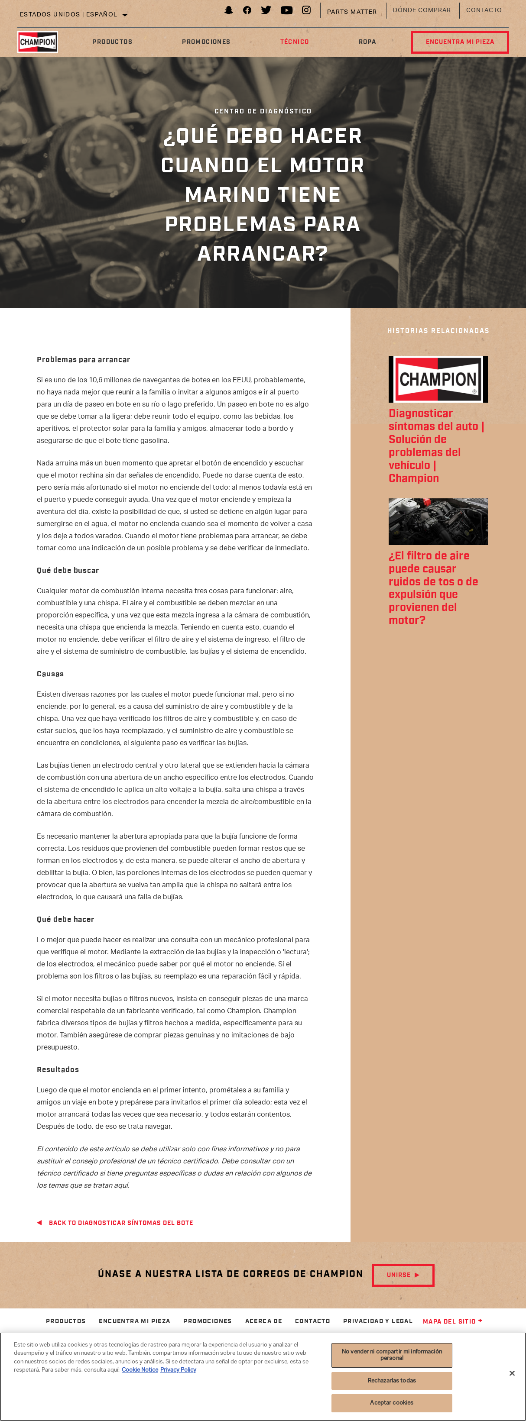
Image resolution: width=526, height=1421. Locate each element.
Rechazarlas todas (392, 1381)
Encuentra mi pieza (459, 42)
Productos (112, 42)
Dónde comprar (422, 10)
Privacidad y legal (378, 1321)
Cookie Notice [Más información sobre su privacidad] (140, 1370)
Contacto (484, 10)
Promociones (206, 42)
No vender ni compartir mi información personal (392, 1355)
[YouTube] (287, 12)
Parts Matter (352, 12)
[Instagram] (306, 12)
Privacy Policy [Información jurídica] (178, 1370)
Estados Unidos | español (69, 15)
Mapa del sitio (453, 1322)
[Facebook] (247, 12)
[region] (263, 1376)
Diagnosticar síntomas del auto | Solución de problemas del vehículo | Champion (437, 446)
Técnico (294, 42)
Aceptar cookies (391, 1403)
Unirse (399, 1275)
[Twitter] (266, 12)
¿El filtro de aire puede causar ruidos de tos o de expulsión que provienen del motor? (433, 589)
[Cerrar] (512, 1373)
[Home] (42, 42)
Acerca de (263, 1321)
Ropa (367, 42)
